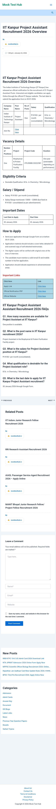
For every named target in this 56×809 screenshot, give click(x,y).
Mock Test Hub (12, 4)
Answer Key (7, 701)
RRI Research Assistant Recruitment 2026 (26, 449)
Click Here (42, 286)
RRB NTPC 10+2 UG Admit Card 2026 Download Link (23, 658)
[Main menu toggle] (51, 4)
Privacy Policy (28, 800)
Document (7, 705)
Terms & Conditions (28, 794)
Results (6, 725)
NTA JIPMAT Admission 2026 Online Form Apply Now (24, 663)
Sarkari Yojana (8, 729)
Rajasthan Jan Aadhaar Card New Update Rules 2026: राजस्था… (27, 671)
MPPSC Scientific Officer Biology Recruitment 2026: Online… (26, 667)
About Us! (28, 788)
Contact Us (28, 791)
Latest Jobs (7, 713)
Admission (7, 693)
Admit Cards (7, 697)
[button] (52, 12)
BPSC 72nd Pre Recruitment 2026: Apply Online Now (23, 675)
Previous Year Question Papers (15, 721)
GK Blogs (6, 709)
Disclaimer (28, 797)
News (5, 717)
